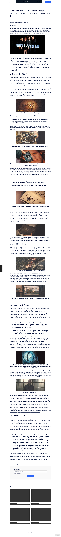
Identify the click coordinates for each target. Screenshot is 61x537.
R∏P (9, 2)
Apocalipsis (42, 400)
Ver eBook (39, 1)
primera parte (15, 28)
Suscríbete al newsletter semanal (19, 22)
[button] (1, 266)
